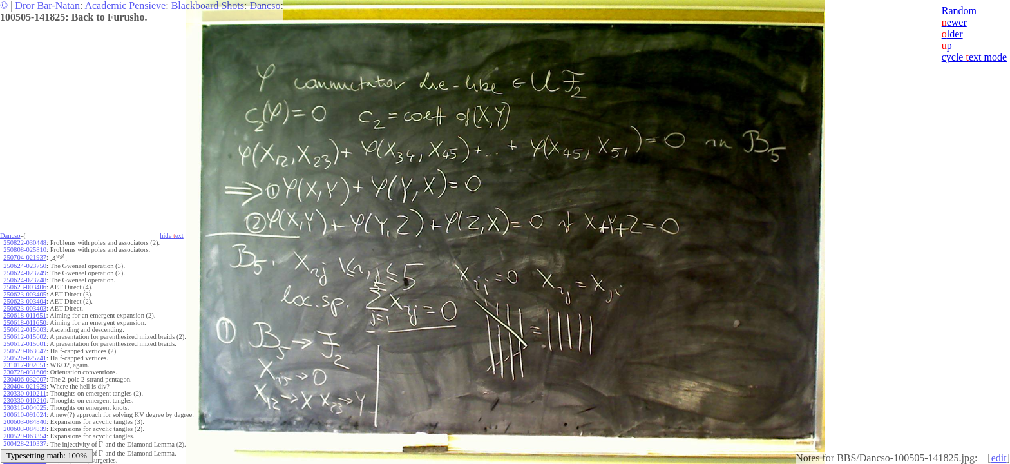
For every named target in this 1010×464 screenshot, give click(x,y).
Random (959, 10)
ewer (954, 22)
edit (999, 457)
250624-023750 (24, 265)
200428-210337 (24, 443)
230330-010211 (24, 393)
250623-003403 (24, 308)
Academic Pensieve (125, 5)
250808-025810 (24, 249)
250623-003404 (24, 301)
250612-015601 (24, 343)
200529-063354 (24, 436)
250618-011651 (24, 315)
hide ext (172, 235)
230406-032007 (24, 379)
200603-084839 (24, 428)
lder (952, 33)
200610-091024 (24, 414)
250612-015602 (24, 336)
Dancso (264, 5)
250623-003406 (24, 287)
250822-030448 (24, 242)
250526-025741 (24, 358)
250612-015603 (24, 329)
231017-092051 (24, 365)
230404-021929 (24, 386)
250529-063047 (24, 350)
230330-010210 (24, 400)
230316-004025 (24, 407)
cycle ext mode (974, 57)
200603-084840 (24, 421)
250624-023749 (24, 272)
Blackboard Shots (207, 5)
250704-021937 (24, 257)
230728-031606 (24, 372)
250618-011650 (24, 322)
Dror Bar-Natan (47, 5)
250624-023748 (24, 280)
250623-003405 (24, 294)
